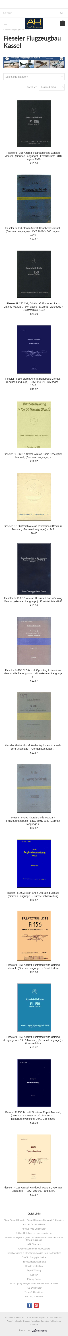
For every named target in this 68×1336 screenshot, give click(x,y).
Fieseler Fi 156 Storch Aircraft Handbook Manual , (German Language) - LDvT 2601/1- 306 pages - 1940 (33, 231)
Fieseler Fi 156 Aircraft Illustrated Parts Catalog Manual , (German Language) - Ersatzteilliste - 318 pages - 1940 (33, 156)
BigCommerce (40, 1330)
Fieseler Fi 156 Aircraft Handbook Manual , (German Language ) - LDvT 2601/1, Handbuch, (33, 1189)
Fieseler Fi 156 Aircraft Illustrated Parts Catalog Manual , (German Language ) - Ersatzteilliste (33, 966)
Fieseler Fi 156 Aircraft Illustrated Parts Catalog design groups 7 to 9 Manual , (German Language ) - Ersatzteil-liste (33, 1040)
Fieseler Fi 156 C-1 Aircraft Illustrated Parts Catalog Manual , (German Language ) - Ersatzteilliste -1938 (33, 600)
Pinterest (36, 1305)
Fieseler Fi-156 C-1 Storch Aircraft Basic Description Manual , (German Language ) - (33, 456)
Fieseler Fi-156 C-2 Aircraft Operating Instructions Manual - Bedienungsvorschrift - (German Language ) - (33, 673)
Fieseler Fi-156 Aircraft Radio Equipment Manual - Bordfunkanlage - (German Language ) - (33, 747)
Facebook (29, 1305)
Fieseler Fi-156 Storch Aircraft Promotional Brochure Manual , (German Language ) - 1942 (33, 528)
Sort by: (32, 87)
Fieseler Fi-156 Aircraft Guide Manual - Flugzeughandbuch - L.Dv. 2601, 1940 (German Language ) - (33, 820)
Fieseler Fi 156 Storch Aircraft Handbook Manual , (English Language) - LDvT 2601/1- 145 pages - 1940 (33, 382)
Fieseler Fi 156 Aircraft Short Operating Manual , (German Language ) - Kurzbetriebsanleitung (33, 894)
